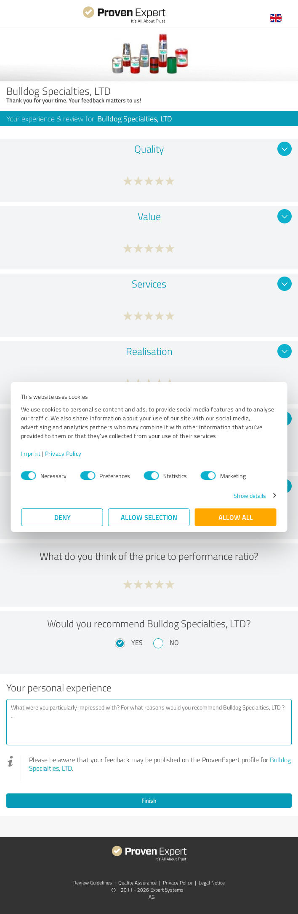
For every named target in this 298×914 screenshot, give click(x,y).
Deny (62, 517)
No (174, 642)
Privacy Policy (63, 453)
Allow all (235, 517)
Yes (137, 642)
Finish (149, 800)
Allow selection (149, 517)
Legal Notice (212, 882)
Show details (249, 496)
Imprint (31, 453)
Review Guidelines (92, 882)
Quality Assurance (137, 882)
